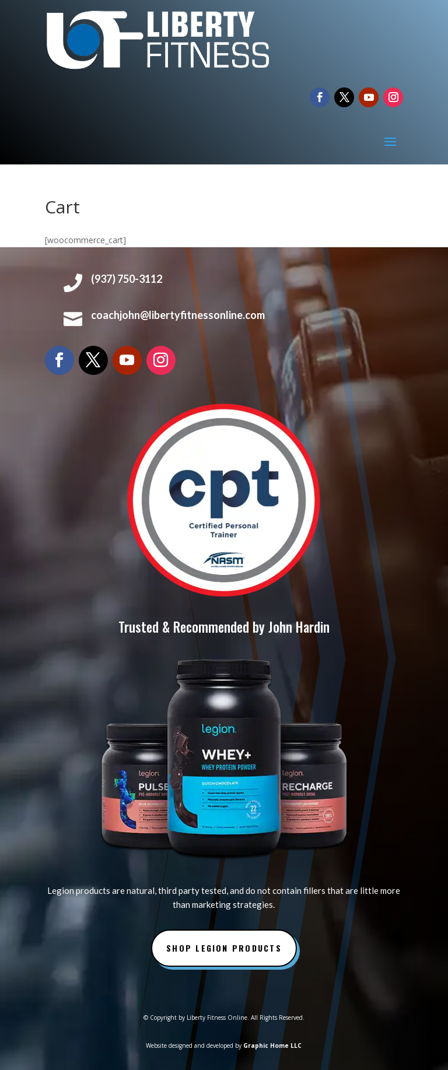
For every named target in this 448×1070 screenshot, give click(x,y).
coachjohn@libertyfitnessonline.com (178, 314)
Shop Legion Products (224, 948)
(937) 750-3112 (126, 278)
